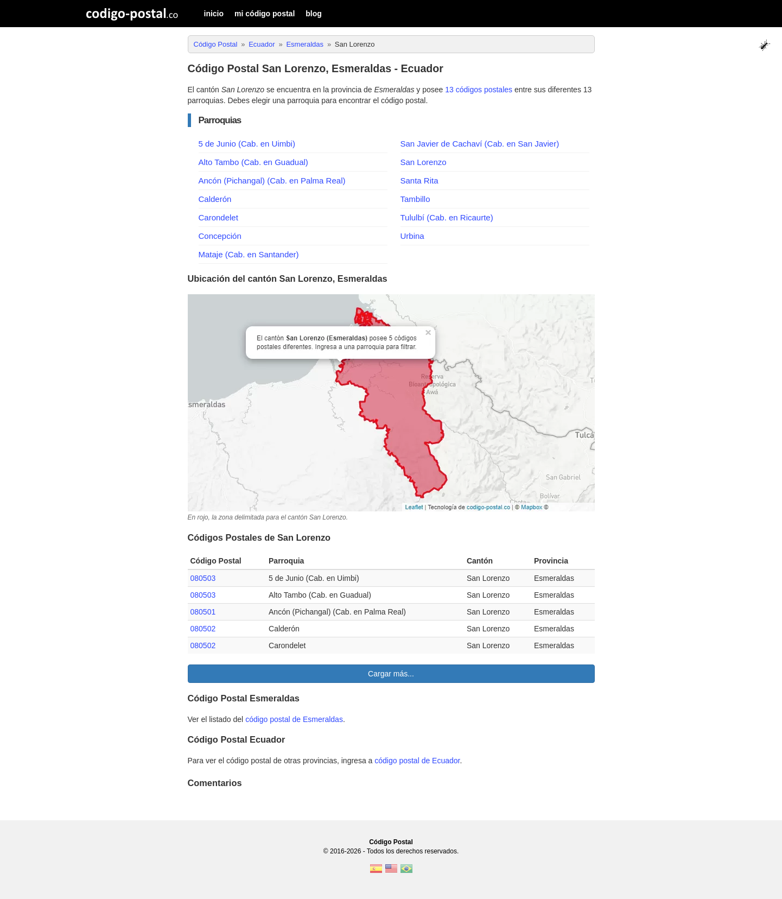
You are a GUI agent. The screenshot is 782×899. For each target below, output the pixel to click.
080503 (203, 578)
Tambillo (415, 199)
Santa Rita (419, 180)
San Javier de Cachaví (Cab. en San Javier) (480, 143)
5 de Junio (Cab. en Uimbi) (247, 143)
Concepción (220, 235)
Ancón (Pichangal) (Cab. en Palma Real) (272, 180)
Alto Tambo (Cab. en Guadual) (253, 162)
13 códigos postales (478, 89)
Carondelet (218, 217)
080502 (203, 628)
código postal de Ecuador (417, 760)
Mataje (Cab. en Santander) (249, 254)
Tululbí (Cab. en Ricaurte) (446, 217)
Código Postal (391, 842)
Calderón (215, 199)
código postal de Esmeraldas (294, 719)
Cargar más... (391, 673)
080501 (203, 611)
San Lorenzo (423, 162)
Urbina (412, 235)
